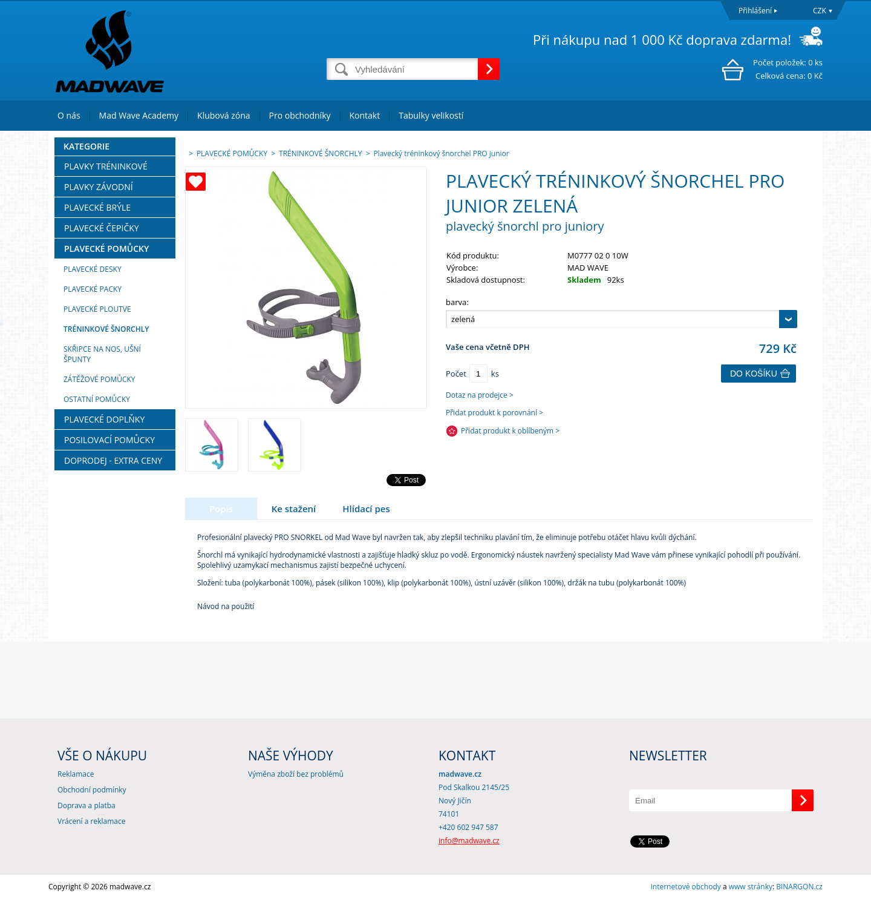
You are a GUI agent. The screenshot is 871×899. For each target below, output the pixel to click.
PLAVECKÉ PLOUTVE (97, 309)
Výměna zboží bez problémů (296, 774)
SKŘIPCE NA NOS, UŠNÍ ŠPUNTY (102, 354)
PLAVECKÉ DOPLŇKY (104, 419)
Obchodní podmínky (91, 790)
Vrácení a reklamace (91, 821)
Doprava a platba (86, 805)
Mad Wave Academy (139, 115)
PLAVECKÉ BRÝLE (97, 207)
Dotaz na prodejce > (480, 395)
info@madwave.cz (469, 840)
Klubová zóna (223, 115)
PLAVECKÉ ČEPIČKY (101, 228)
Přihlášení (755, 10)
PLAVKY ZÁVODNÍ (98, 187)
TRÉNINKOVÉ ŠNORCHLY (106, 329)
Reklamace (75, 774)
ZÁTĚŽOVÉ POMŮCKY (99, 379)
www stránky (750, 886)
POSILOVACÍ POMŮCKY (109, 440)
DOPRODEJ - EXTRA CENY (113, 460)
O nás (68, 115)
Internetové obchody (685, 886)
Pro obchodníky (300, 115)
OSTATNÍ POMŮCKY (97, 399)
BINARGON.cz (799, 886)
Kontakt (365, 115)
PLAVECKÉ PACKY (93, 289)
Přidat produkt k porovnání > (494, 412)
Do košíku (753, 373)
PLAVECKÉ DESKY (93, 269)
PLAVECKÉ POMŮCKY (106, 248)
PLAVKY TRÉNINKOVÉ (106, 166)
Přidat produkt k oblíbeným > (510, 431)
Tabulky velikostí (431, 115)
